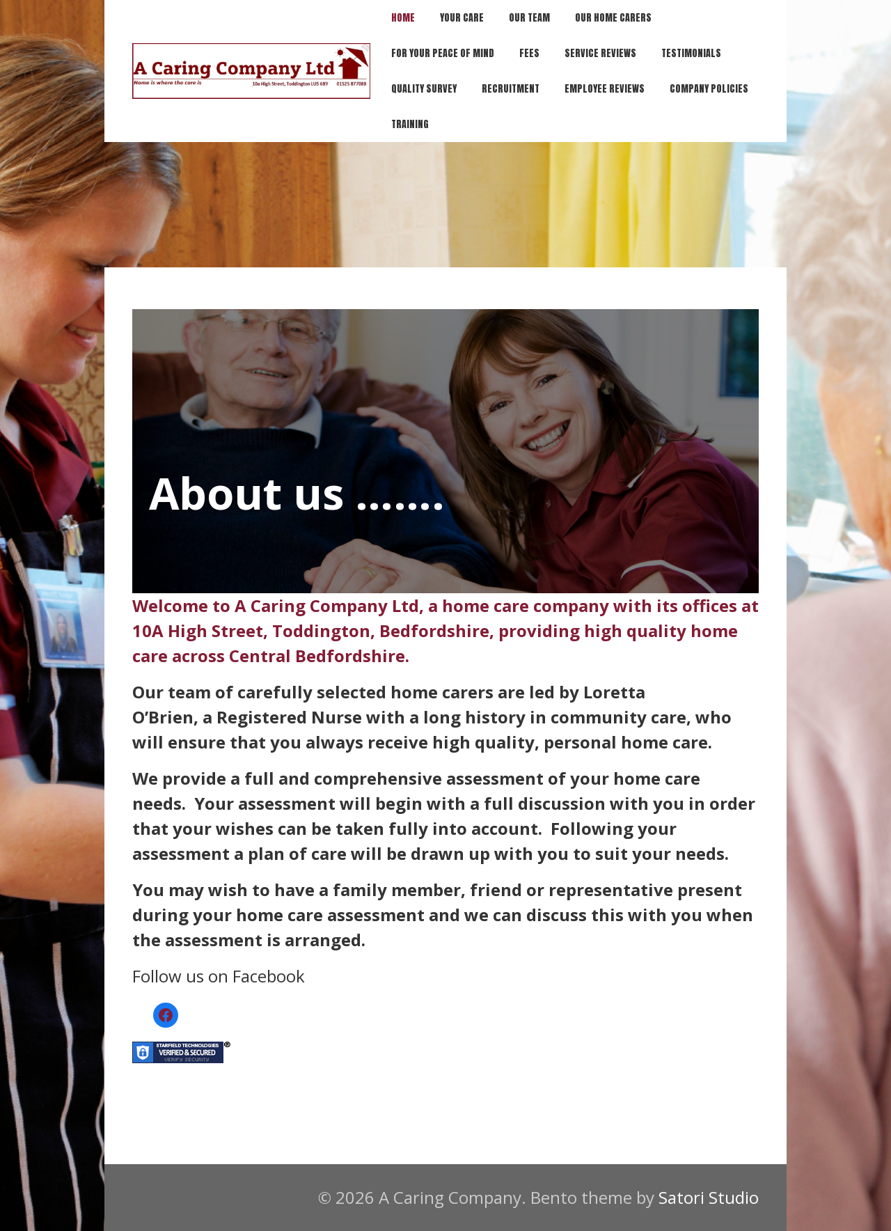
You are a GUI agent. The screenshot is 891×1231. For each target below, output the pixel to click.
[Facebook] (165, 1015)
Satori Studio (709, 1197)
